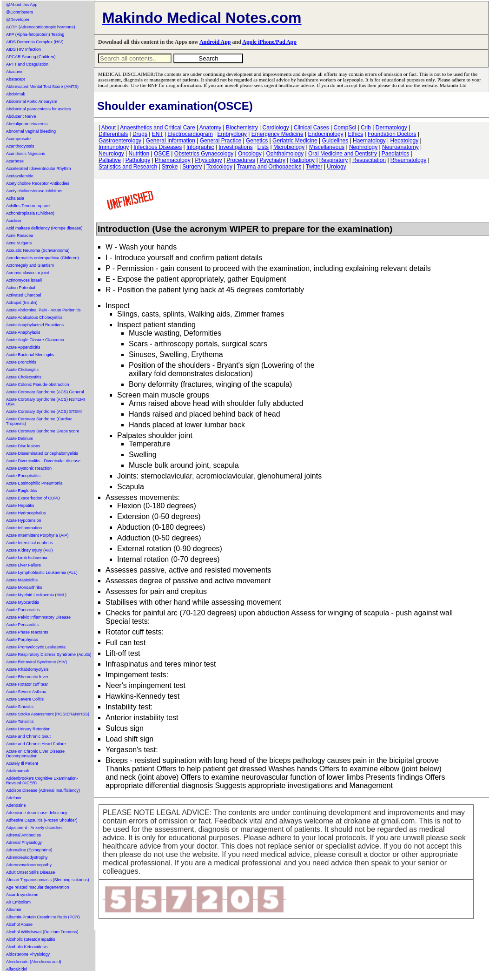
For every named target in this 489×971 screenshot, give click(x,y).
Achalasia (15, 198)
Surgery (192, 166)
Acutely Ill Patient (22, 763)
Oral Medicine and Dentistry (342, 153)
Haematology (369, 140)
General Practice (220, 140)
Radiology (302, 160)
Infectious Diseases (157, 147)
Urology (336, 166)
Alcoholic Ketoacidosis (27, 946)
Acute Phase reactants (27, 632)
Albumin (13, 909)
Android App (215, 42)
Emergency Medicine (277, 134)
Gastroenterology (120, 140)
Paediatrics (395, 153)
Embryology (232, 134)
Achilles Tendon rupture (28, 205)
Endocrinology (326, 134)
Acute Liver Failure (23, 565)
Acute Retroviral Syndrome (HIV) (36, 662)
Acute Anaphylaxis (23, 332)
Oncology (250, 153)
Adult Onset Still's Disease (30, 872)
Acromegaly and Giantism (30, 265)
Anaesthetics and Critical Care (157, 127)
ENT (157, 134)
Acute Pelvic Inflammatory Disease (38, 617)
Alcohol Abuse (19, 924)
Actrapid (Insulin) (22, 302)
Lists (263, 147)
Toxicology (219, 166)
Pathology (138, 160)
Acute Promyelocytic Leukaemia (36, 647)
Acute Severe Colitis (25, 699)
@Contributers (19, 12)
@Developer (17, 19)
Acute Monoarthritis (24, 587)
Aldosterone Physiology (28, 954)
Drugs (139, 134)
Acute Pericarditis (22, 624)
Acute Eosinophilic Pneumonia (34, 483)
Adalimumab (17, 771)
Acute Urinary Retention (28, 729)
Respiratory (333, 160)
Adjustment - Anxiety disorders (34, 827)
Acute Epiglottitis (21, 490)
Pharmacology (173, 160)
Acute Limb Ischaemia (26, 557)
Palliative (110, 160)
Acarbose (15, 161)
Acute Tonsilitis (19, 721)
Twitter (314, 166)
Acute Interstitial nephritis (29, 542)
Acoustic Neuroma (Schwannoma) (38, 250)
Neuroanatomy (400, 147)
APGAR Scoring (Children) (31, 56)
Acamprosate (18, 138)
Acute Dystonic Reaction (29, 468)
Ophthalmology (285, 153)
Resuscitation (369, 160)
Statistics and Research (128, 166)
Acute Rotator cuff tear (27, 684)
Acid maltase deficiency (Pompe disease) (44, 228)
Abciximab (16, 94)
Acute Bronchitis (21, 362)
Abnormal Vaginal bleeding (31, 131)
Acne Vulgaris (19, 243)
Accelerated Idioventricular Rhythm (38, 168)
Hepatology (404, 140)
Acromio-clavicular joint (27, 272)
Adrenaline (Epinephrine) (29, 850)
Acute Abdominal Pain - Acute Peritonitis (43, 310)
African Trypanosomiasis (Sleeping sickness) (47, 879)
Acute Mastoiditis (22, 580)
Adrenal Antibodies (23, 835)
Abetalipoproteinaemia (27, 123)
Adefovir (13, 798)
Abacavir (14, 71)
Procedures (240, 160)
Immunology (114, 147)
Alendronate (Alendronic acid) (33, 961)
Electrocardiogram (189, 134)
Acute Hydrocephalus (26, 513)
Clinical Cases (311, 127)
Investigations (235, 147)
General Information (170, 140)
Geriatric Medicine (294, 140)
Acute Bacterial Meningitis (30, 354)
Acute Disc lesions (23, 446)
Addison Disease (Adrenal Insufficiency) (43, 790)
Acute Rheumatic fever (27, 676)
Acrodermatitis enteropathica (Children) (42, 258)
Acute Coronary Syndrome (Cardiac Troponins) (39, 421)
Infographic (200, 147)
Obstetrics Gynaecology (203, 153)
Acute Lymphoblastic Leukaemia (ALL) (42, 572)
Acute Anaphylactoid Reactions (35, 325)
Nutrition (139, 153)
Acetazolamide (19, 176)
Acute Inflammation (24, 528)
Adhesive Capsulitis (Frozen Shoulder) (42, 820)
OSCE (162, 153)
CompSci (344, 127)
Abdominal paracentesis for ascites (38, 109)
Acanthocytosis (20, 146)
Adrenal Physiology (24, 842)
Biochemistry (242, 127)
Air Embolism (18, 902)
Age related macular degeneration (37, 887)
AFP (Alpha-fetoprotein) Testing (35, 34)
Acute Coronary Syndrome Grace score (42, 431)
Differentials (113, 134)
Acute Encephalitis (23, 475)
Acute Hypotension (23, 520)
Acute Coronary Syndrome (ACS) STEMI (44, 411)
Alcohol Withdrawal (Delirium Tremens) (42, 932)
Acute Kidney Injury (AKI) (29, 550)
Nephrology (363, 147)
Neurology (111, 153)
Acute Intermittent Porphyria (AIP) (37, 535)
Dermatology (391, 127)
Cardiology (275, 127)
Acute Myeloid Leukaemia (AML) (36, 595)
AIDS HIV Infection (23, 49)
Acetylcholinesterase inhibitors (34, 191)
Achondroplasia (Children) (30, 213)
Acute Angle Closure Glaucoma (35, 339)
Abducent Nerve (21, 116)
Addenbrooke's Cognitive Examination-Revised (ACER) (42, 780)
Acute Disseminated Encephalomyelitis (42, 453)
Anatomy (210, 127)
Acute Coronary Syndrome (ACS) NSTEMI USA (45, 401)
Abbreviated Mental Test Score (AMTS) (42, 86)
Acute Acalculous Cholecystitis (34, 317)
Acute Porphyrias (22, 639)
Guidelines (335, 140)
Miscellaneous (326, 147)
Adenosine (16, 805)
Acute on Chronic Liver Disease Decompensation (35, 753)
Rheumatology (408, 160)
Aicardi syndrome (22, 894)
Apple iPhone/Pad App (269, 42)
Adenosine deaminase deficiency (36, 812)
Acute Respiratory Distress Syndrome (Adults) (49, 654)
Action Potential (20, 287)
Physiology (208, 160)
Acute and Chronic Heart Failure (36, 744)
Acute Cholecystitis (23, 377)
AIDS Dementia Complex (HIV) (35, 42)
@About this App (21, 4)
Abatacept (15, 79)
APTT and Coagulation (27, 64)
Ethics (355, 134)
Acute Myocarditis (22, 602)
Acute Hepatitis (20, 505)
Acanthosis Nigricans (25, 153)
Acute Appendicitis (23, 347)
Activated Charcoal (23, 295)
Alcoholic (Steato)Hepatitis (30, 939)
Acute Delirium (19, 438)
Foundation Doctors (392, 134)
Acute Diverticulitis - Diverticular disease (43, 461)
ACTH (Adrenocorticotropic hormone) (40, 27)
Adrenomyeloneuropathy (29, 865)
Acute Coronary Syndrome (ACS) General (45, 392)
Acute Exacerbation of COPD (33, 498)
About (108, 127)
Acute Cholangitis (22, 369)
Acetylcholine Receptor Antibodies (37, 183)
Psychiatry (272, 160)
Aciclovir (14, 220)
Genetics (257, 140)
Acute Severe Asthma (26, 691)
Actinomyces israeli (24, 280)
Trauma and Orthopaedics (269, 166)
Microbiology (288, 147)
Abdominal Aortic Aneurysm (31, 101)
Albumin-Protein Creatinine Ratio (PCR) (43, 917)
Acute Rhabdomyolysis (27, 669)
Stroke (170, 166)
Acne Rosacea (19, 235)
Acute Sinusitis (19, 706)
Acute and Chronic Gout (28, 736)
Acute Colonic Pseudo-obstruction (37, 384)
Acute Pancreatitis (23, 609)
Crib (366, 127)
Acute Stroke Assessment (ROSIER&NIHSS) (47, 714)
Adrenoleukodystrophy (27, 857)
